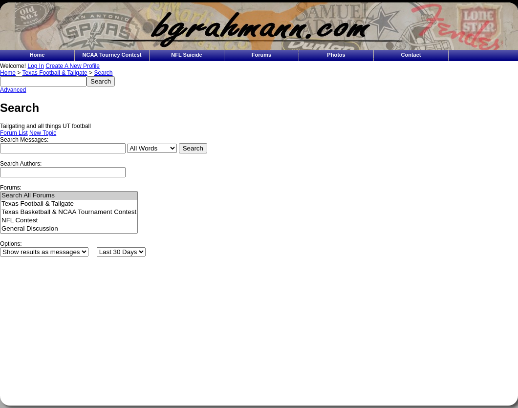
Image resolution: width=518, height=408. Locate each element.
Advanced (13, 89)
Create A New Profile (72, 66)
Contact (411, 55)
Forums (261, 55)
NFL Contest (68, 220)
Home (37, 55)
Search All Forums (68, 196)
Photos (336, 55)
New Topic (42, 132)
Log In (35, 66)
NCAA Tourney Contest (112, 55)
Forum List (14, 132)
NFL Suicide (186, 55)
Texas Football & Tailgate (54, 72)
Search (103, 72)
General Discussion (68, 229)
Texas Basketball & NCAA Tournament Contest (68, 212)
